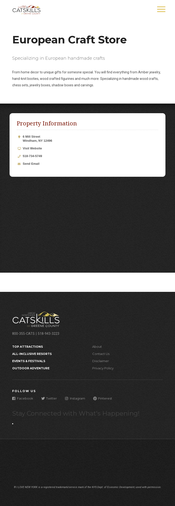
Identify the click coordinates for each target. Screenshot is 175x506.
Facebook (22, 398)
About (97, 346)
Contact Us (100, 354)
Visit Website (32, 148)
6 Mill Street (90, 139)
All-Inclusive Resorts (32, 354)
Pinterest (102, 398)
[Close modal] (12, 423)
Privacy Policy (103, 368)
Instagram (75, 398)
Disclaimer (100, 361)
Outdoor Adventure (30, 368)
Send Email (31, 163)
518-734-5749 (32, 156)
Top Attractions (27, 346)
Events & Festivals (28, 361)
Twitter (49, 398)
